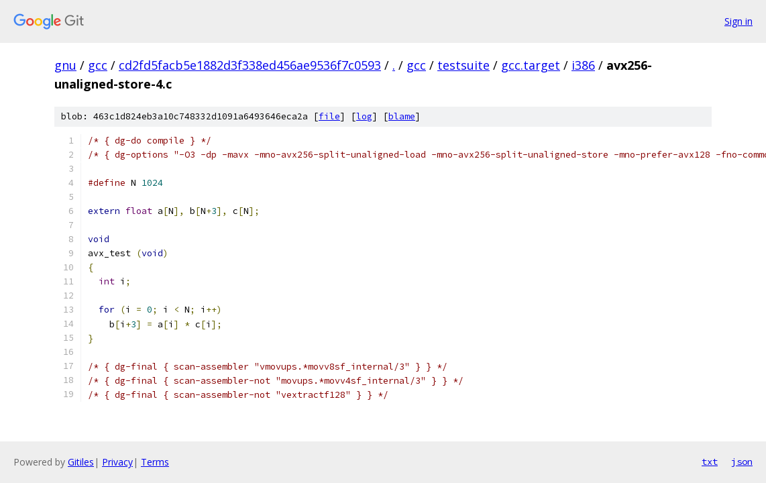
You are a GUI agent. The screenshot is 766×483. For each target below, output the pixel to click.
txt (710, 461)
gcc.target (530, 65)
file (329, 116)
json (742, 461)
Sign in (738, 21)
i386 (583, 65)
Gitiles (81, 461)
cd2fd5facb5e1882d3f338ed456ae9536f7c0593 (250, 65)
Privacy (117, 461)
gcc (97, 65)
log (364, 116)
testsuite (463, 65)
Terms (155, 461)
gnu (65, 65)
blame (401, 116)
